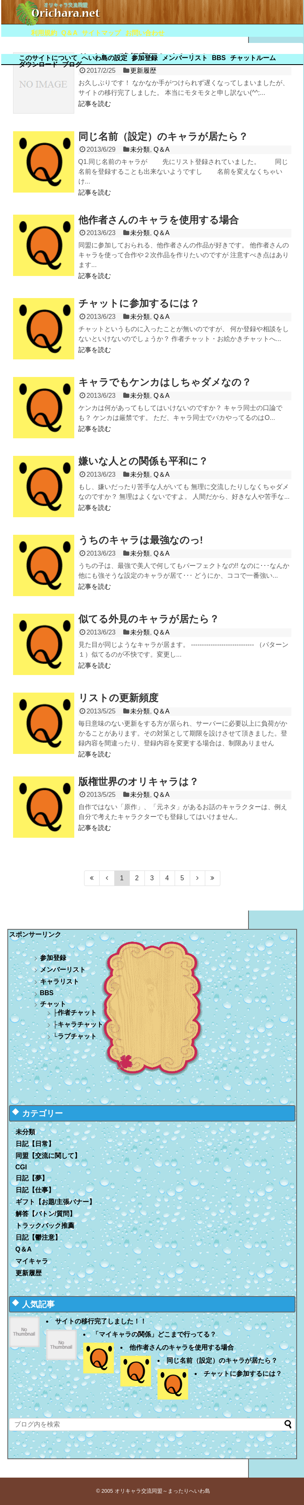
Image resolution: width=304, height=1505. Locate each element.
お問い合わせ (144, 32)
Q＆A (69, 32)
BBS (219, 57)
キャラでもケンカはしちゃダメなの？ (164, 382)
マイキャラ (32, 1261)
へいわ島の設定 (104, 57)
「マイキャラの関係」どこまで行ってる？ (154, 1334)
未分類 (140, 149)
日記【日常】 (35, 1143)
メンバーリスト (185, 57)
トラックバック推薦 (45, 1225)
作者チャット (77, 1012)
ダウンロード (38, 64)
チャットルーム (253, 57)
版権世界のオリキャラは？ (138, 781)
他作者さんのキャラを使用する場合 (158, 219)
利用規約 (44, 32)
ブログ (72, 64)
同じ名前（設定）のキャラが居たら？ (163, 136)
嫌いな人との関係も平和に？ (143, 461)
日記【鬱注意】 (38, 1237)
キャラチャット (80, 1024)
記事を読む (94, 103)
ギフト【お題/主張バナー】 (55, 1201)
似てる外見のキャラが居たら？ (148, 618)
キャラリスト (59, 981)
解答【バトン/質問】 (46, 1213)
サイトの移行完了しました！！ (100, 1321)
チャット (53, 1003)
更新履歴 (29, 1272)
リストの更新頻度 (118, 697)
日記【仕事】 (35, 1190)
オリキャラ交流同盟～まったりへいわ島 (162, 1491)
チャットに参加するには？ (139, 303)
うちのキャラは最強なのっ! (140, 539)
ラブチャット (77, 1036)
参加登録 (144, 57)
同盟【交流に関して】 (48, 1155)
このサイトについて (48, 57)
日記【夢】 (32, 1178)
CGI (21, 1167)
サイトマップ (101, 32)
